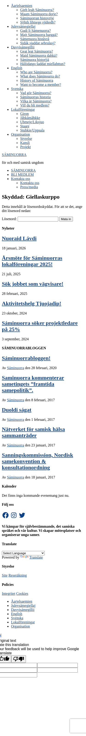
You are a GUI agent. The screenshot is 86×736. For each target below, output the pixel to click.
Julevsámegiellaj (23, 605)
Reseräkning (17, 575)
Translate (31, 557)
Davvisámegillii (22, 610)
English (16, 614)
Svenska (17, 618)
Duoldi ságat (16, 410)
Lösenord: (30, 219)
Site (5, 575)
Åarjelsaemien (21, 601)
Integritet (8, 593)
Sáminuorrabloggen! (26, 358)
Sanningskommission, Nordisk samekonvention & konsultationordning (37, 461)
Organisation (20, 626)
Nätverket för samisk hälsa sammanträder (33, 432)
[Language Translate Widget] (23, 553)
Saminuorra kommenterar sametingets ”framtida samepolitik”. (33, 384)
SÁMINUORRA (14, 155)
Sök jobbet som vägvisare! (32, 284)
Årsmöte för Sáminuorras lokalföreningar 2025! (32, 261)
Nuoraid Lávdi (19, 238)
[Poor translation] (18, 659)
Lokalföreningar (23, 622)
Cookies (22, 593)
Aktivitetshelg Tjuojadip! (31, 303)
